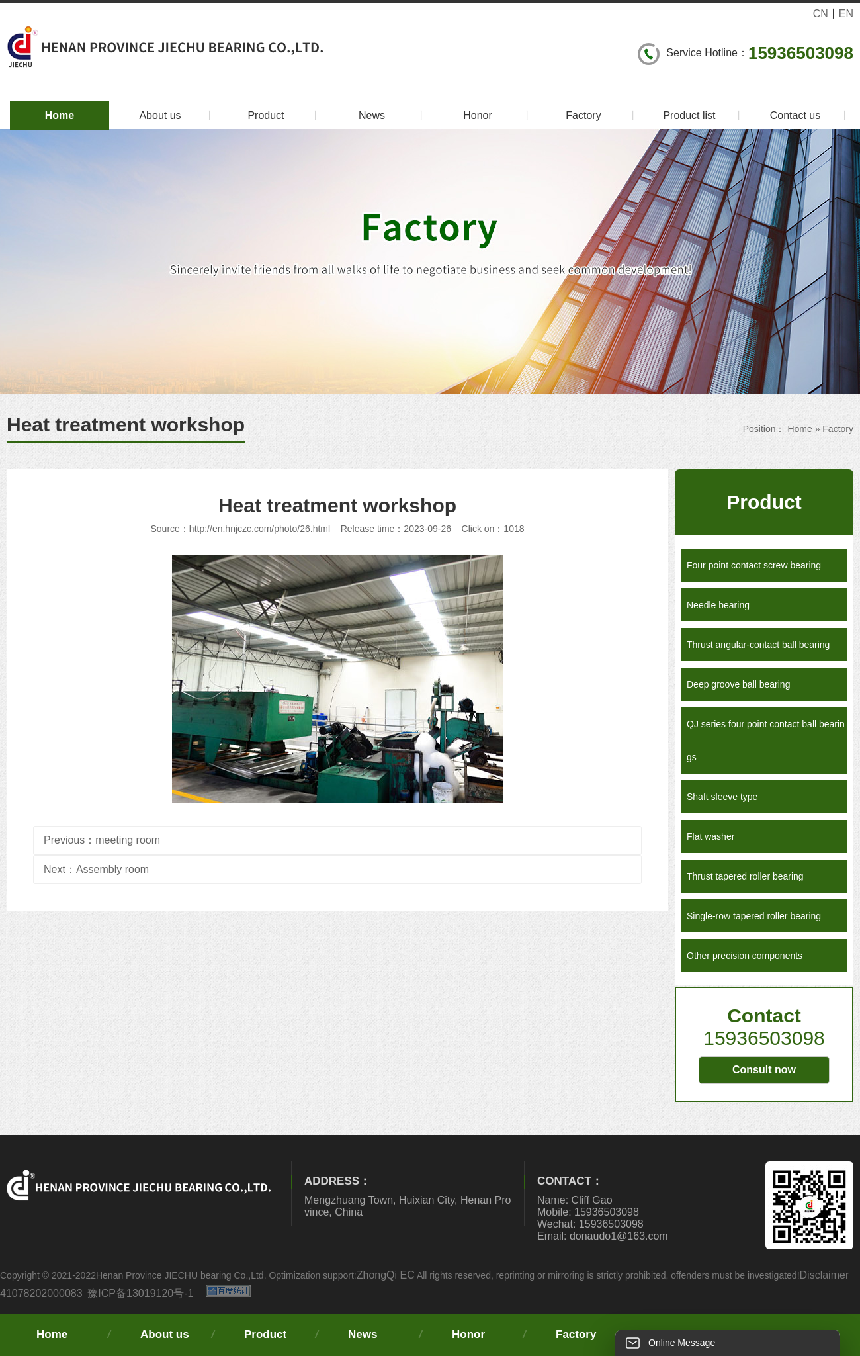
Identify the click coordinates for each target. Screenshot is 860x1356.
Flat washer (710, 836)
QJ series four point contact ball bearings (766, 740)
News (393, 115)
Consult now (764, 1069)
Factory (602, 115)
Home (59, 115)
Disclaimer (824, 1275)
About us (177, 115)
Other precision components (744, 955)
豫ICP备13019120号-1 (140, 1293)
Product (284, 115)
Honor (498, 115)
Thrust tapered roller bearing (745, 876)
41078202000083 (41, 1293)
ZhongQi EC (386, 1275)
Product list (703, 115)
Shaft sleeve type (722, 796)
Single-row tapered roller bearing (754, 916)
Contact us (810, 115)
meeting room (127, 840)
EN (846, 13)
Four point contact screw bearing (754, 565)
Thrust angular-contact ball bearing (758, 644)
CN (820, 13)
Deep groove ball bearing (738, 684)
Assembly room (112, 869)
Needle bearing (718, 605)
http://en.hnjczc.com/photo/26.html (259, 528)
